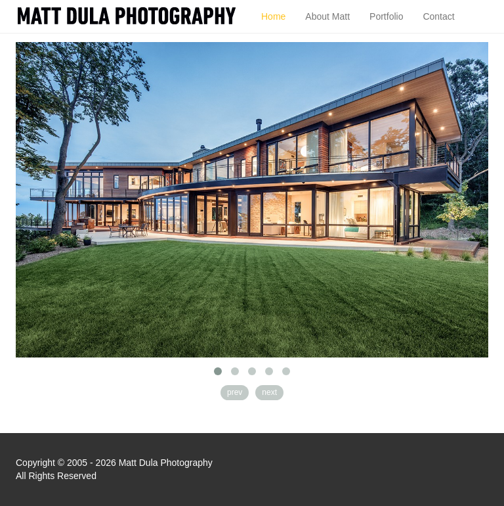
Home (273, 16)
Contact (438, 16)
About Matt (327, 16)
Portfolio (386, 16)
